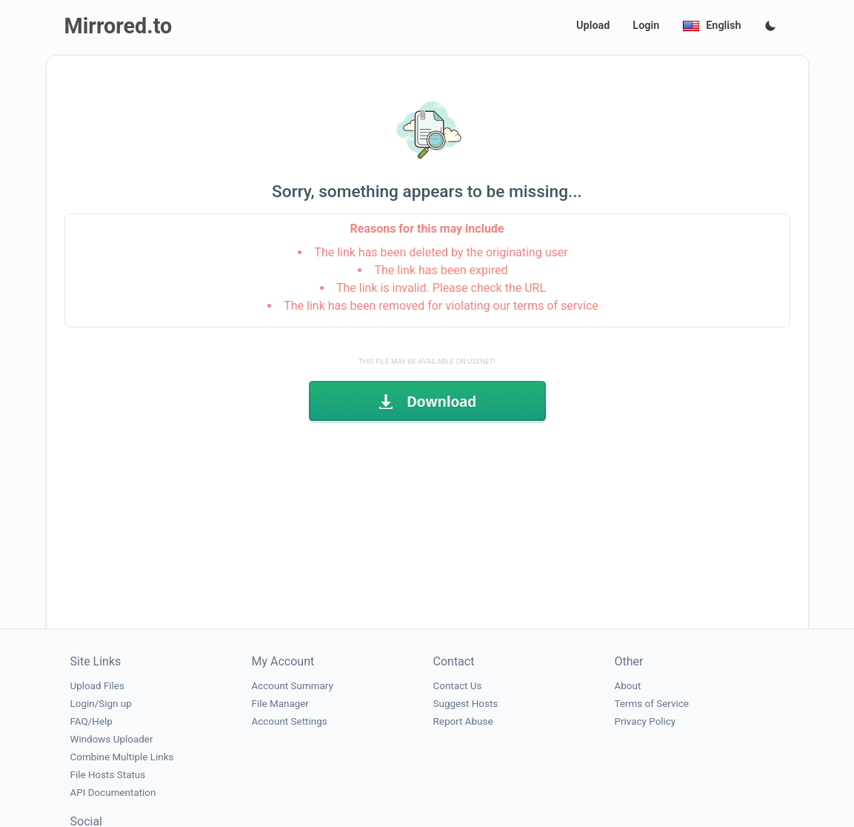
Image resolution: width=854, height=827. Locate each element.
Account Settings (289, 721)
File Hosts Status (108, 774)
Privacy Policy (645, 721)
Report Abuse (463, 721)
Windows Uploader (111, 739)
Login (646, 25)
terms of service (555, 306)
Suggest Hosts (465, 703)
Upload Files (97, 685)
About (628, 685)
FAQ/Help (91, 721)
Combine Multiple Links (122, 757)
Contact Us (457, 685)
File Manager (280, 703)
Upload (593, 25)
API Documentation (113, 792)
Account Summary (292, 685)
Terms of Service (652, 703)
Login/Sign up (101, 703)
